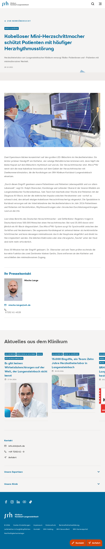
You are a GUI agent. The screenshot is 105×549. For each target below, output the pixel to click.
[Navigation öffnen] (100, 4)
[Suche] (92, 4)
